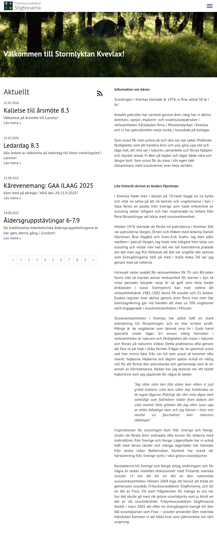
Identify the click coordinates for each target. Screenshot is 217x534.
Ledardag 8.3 (21, 145)
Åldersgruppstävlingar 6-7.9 (42, 220)
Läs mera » (12, 122)
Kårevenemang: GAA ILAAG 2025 (48, 185)
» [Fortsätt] (93, 259)
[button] (209, 6)
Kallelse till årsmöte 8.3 (36, 110)
